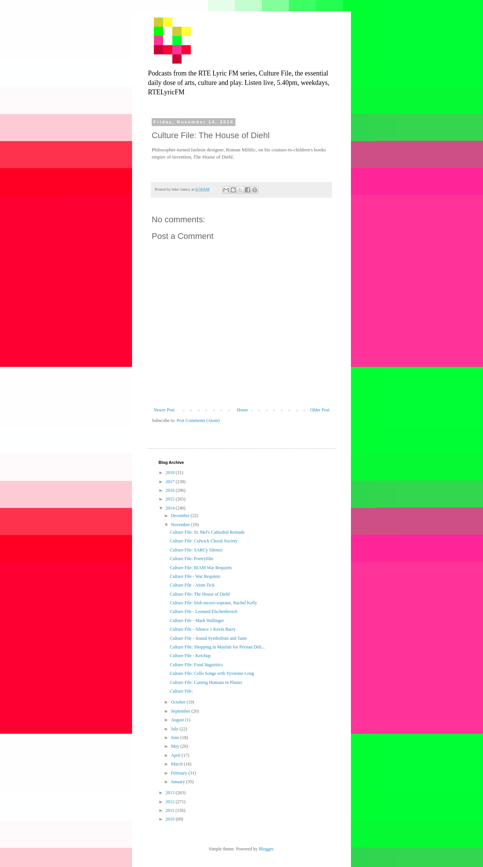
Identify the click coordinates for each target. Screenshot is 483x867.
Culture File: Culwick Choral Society (203, 541)
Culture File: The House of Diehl (200, 594)
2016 (171, 490)
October (179, 702)
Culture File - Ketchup (190, 655)
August (178, 719)
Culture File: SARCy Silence (196, 550)
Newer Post (164, 410)
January (178, 781)
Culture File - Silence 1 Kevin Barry (203, 629)
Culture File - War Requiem (195, 576)
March (177, 764)
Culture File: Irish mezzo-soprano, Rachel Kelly (213, 602)
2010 (171, 819)
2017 (171, 481)
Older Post (319, 410)
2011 (171, 810)
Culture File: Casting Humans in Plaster (206, 682)
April (176, 755)
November (181, 524)
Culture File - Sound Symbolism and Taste (208, 638)
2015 (171, 499)
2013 (171, 792)
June (175, 737)
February (179, 773)
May (175, 746)
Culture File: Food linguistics (196, 664)
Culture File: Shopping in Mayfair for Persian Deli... (217, 647)
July (175, 728)
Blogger (266, 849)
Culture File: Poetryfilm (191, 558)
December (181, 515)
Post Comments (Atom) (198, 420)
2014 (171, 508)
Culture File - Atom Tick (192, 585)
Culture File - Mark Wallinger (197, 620)
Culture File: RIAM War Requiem (201, 567)
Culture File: (181, 691)
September (181, 711)
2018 (171, 472)
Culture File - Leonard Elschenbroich (203, 611)
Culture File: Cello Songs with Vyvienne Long (212, 673)
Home (242, 410)
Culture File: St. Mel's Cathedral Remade (207, 532)
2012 (171, 801)
